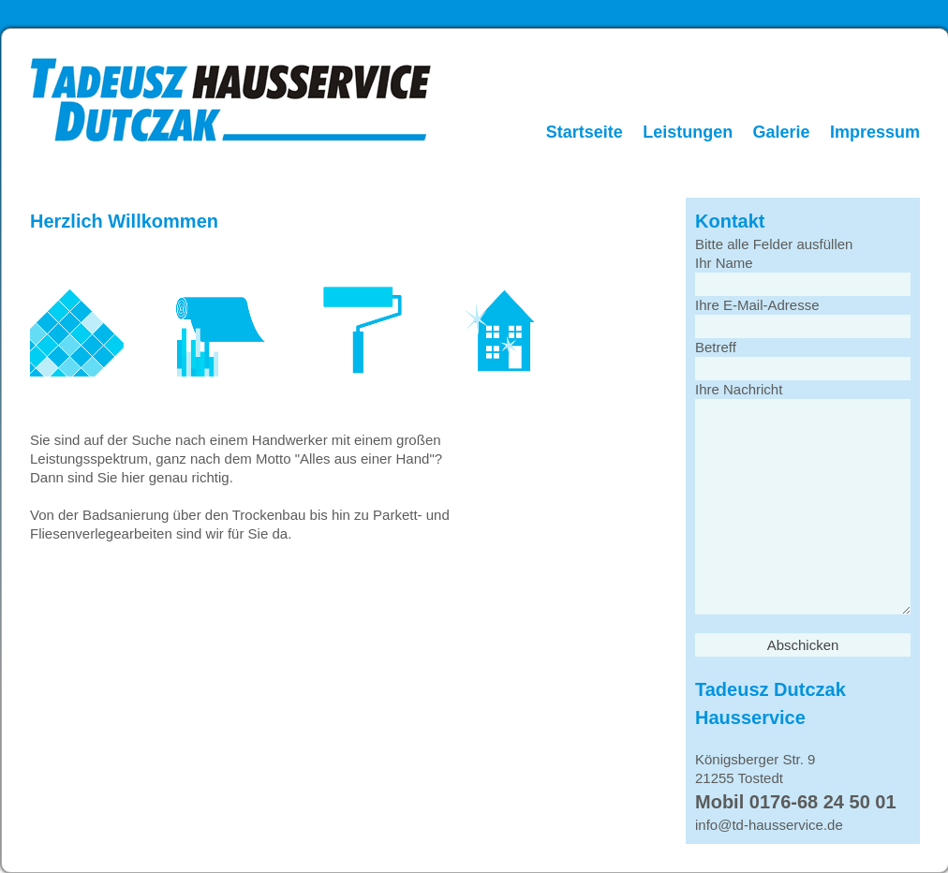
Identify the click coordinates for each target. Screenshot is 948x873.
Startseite (584, 132)
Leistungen (688, 132)
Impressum (875, 132)
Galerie (781, 132)
